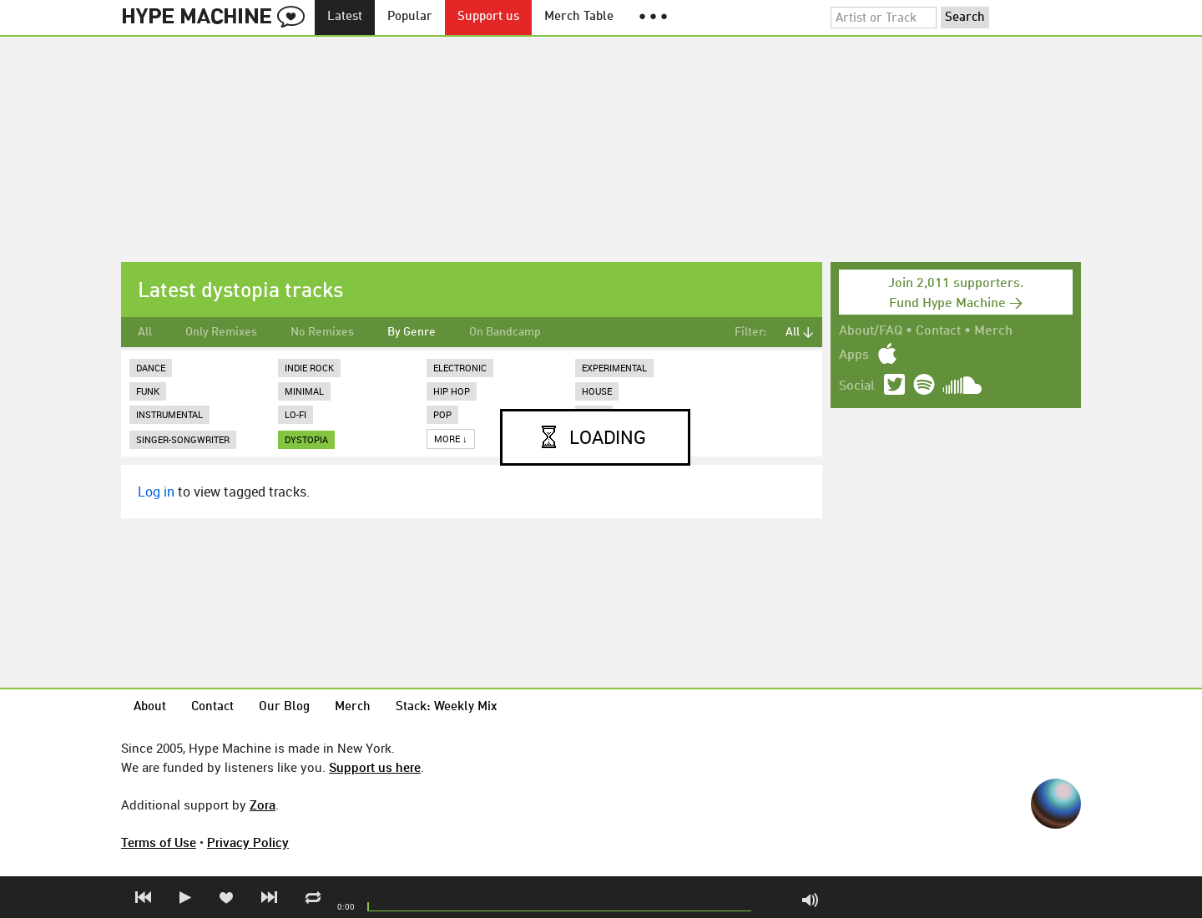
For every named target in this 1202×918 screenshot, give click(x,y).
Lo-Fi (295, 414)
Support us (488, 17)
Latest (344, 17)
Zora (262, 804)
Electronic (460, 367)
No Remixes (322, 332)
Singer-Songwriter (183, 439)
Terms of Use (158, 842)
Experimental (614, 367)
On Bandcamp (505, 332)
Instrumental (169, 414)
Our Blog (284, 707)
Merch (993, 331)
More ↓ (450, 438)
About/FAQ (870, 331)
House (597, 391)
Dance (150, 367)
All (145, 332)
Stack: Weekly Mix (446, 707)
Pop (442, 414)
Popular (409, 17)
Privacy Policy (248, 842)
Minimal (304, 391)
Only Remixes (221, 332)
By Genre (411, 332)
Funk (147, 391)
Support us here (375, 767)
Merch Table (579, 17)
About (150, 707)
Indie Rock (309, 367)
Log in (156, 491)
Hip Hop (451, 391)
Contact (938, 331)
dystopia (306, 439)
